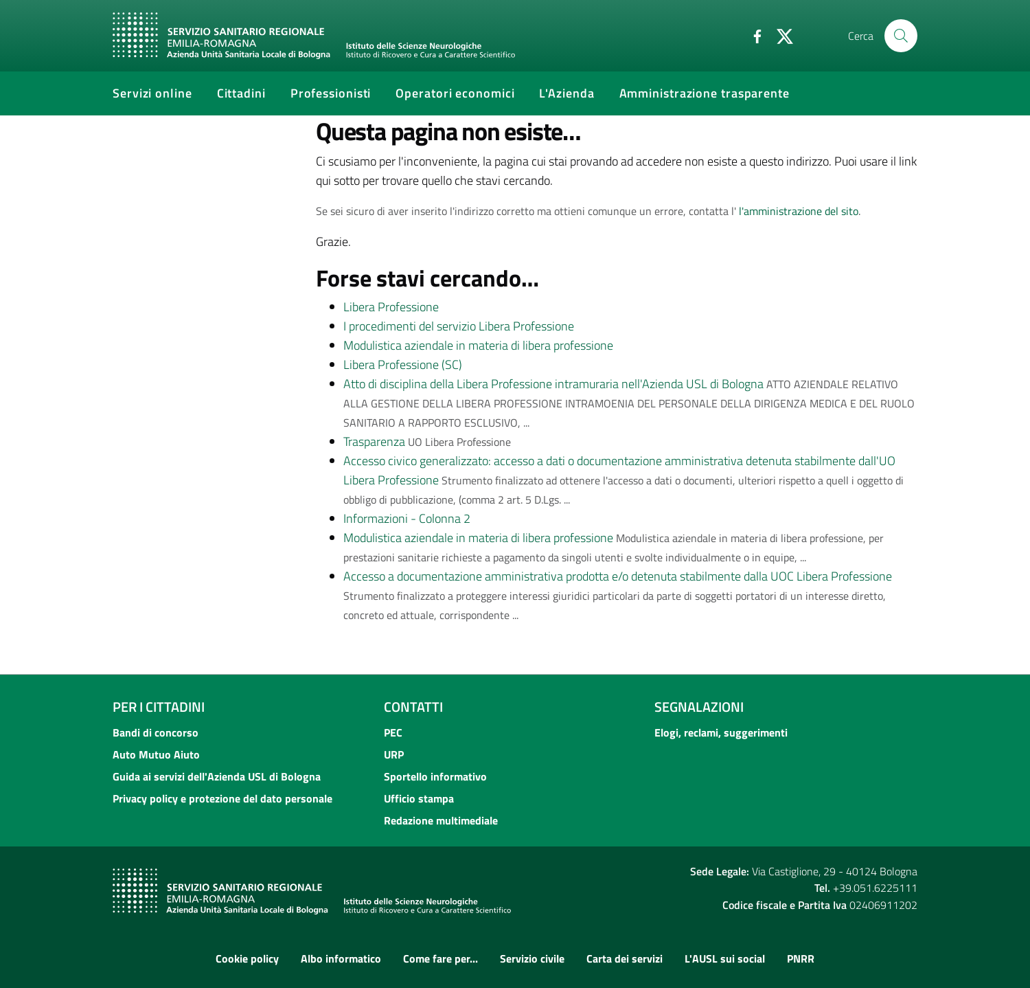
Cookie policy (247, 958)
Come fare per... (440, 958)
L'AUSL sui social (725, 958)
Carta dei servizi (624, 958)
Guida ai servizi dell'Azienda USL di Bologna (217, 776)
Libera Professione (391, 306)
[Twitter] (779, 35)
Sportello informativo (435, 776)
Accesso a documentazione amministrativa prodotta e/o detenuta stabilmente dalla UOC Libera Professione (617, 576)
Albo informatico (341, 958)
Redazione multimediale (441, 820)
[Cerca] (900, 35)
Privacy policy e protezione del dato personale (222, 798)
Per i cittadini (159, 706)
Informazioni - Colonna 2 (406, 518)
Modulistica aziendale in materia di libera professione (478, 345)
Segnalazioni (699, 706)
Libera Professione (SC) (402, 364)
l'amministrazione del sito (798, 211)
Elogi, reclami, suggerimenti (721, 732)
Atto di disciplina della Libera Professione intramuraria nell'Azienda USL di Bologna (553, 383)
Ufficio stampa (419, 798)
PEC (393, 732)
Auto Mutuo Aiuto (156, 754)
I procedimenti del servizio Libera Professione (458, 326)
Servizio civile (532, 958)
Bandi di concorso (155, 732)
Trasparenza (374, 441)
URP (394, 754)
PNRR (800, 958)
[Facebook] (752, 35)
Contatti (413, 706)
